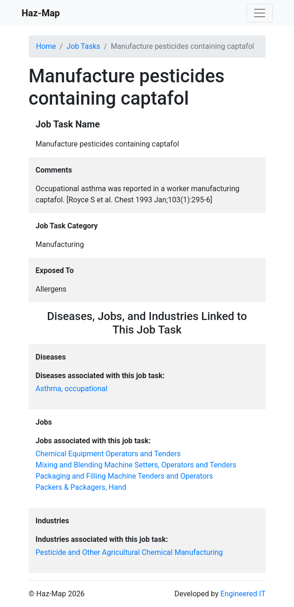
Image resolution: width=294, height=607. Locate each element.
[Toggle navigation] (260, 13)
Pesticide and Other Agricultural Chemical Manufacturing (129, 552)
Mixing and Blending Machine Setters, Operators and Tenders (136, 464)
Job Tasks (83, 46)
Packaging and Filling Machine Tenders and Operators (124, 476)
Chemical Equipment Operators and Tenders (108, 453)
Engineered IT (242, 593)
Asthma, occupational (72, 388)
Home (46, 46)
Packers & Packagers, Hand (81, 487)
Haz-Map (41, 13)
